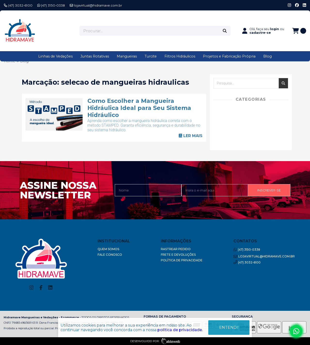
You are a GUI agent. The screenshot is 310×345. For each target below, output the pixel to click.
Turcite (151, 56)
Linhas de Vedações (55, 56)
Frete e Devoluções (178, 254)
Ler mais (190, 135)
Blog (267, 56)
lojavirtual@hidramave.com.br (96, 5)
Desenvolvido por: (155, 341)
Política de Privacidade (181, 260)
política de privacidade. (180, 330)
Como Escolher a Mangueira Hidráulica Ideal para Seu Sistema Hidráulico (139, 107)
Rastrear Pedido (176, 249)
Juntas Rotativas (94, 56)
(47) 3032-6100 (18, 5)
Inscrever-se (269, 190)
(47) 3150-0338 (51, 5)
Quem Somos (108, 249)
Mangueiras (127, 56)
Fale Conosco (110, 254)
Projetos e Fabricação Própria (229, 56)
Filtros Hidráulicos (179, 56)
